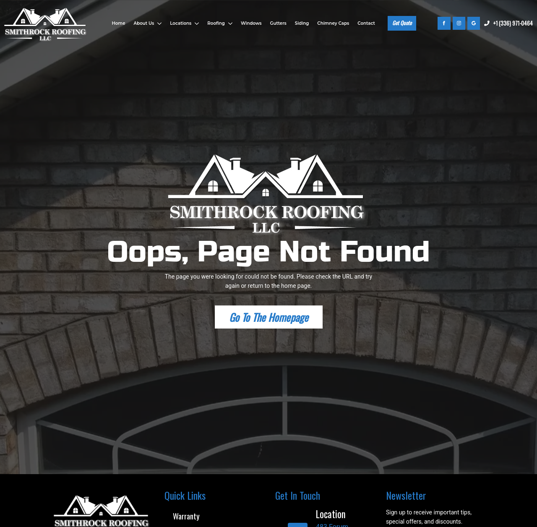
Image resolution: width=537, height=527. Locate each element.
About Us (144, 23)
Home (118, 23)
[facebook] (444, 23)
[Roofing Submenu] (230, 23)
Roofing (216, 23)
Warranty (186, 516)
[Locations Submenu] (196, 23)
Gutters (278, 23)
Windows (251, 23)
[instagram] (459, 23)
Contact (366, 23)
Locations (180, 23)
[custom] (473, 23)
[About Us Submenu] (159, 23)
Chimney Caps (333, 23)
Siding (302, 23)
